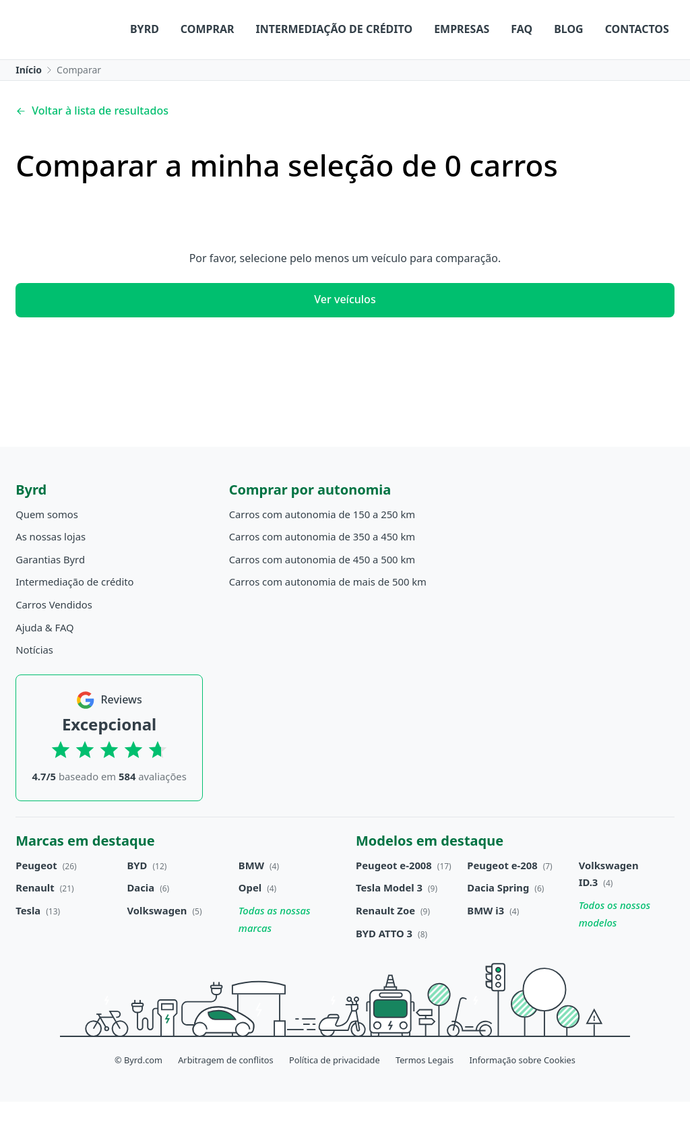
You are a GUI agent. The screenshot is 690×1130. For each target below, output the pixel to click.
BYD (137, 893)
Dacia (141, 915)
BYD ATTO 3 (384, 961)
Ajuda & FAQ (44, 655)
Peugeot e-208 (502, 893)
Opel (250, 915)
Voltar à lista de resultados (91, 138)
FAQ (412, 62)
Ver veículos (344, 327)
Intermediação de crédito (225, 62)
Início (28, 98)
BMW (251, 893)
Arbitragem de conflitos (226, 1087)
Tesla (27, 938)
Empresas (352, 62)
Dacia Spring (498, 915)
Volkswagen (157, 938)
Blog (459, 62)
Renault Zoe (385, 938)
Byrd (35, 62)
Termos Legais (424, 1087)
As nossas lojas (50, 564)
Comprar (98, 62)
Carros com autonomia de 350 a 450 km (322, 564)
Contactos (528, 62)
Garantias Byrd (50, 587)
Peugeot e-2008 (394, 893)
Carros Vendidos (53, 632)
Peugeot (36, 893)
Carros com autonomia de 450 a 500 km (322, 587)
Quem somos (46, 541)
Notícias (34, 678)
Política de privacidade (334, 1087)
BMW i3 (485, 938)
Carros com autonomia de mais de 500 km (328, 610)
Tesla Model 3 (389, 915)
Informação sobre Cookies (522, 1087)
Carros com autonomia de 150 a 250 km (322, 541)
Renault (34, 915)
